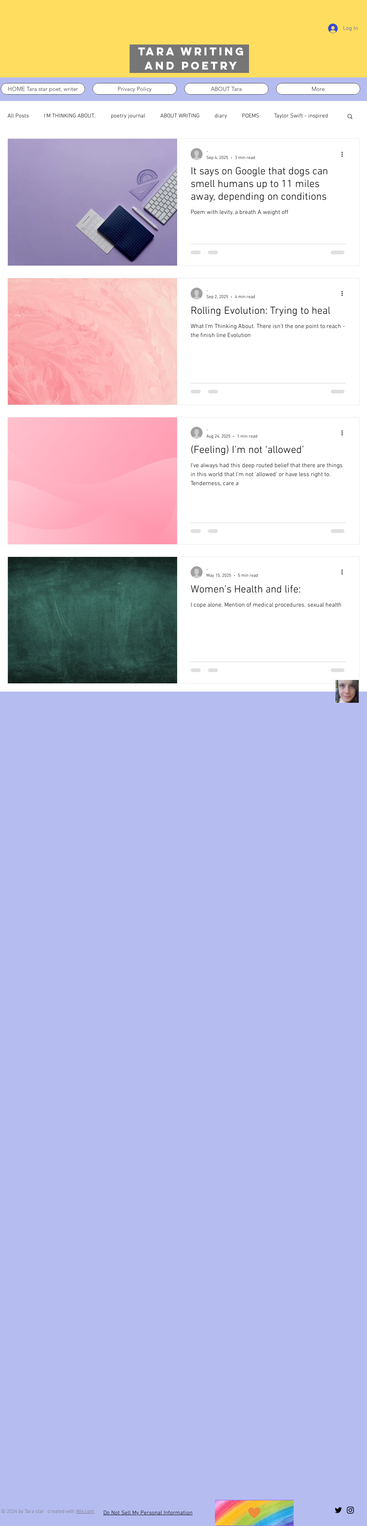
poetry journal (128, 116)
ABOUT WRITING (180, 116)
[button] (350, 117)
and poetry (192, 66)
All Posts (18, 116)
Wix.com (85, 1511)
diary (221, 116)
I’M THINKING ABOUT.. (70, 116)
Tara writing (192, 51)
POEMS (250, 116)
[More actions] (344, 154)
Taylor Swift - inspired (301, 116)
